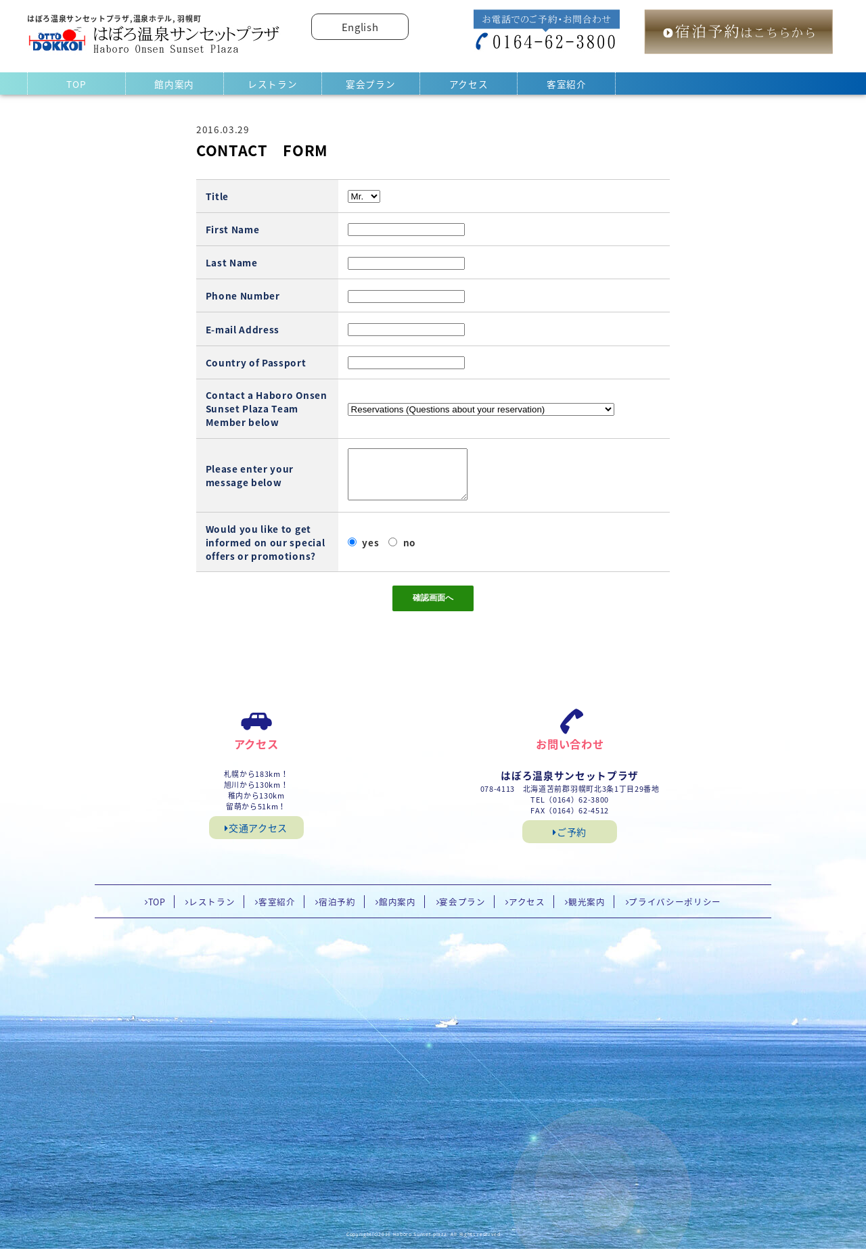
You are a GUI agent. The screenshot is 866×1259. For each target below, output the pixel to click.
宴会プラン (370, 84)
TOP (76, 84)
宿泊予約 (337, 911)
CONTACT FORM (262, 150)
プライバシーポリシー (675, 911)
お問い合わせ (569, 754)
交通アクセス (256, 838)
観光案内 (587, 911)
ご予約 (570, 842)
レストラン (272, 84)
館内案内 (174, 84)
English (360, 27)
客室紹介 (567, 84)
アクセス (468, 84)
